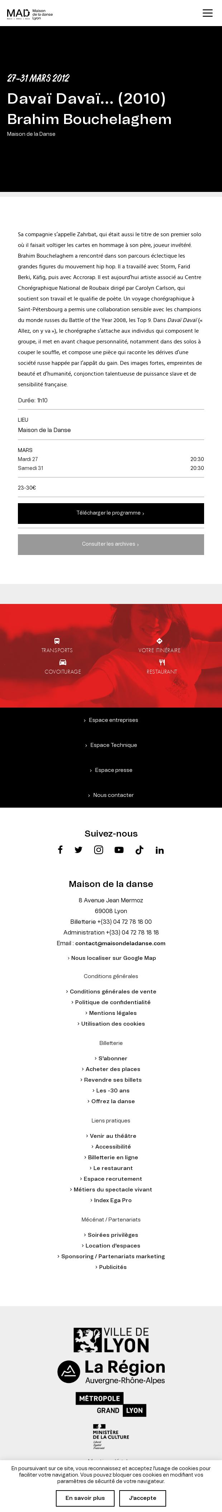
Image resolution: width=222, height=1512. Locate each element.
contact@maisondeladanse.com (120, 943)
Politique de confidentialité (113, 1002)
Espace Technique (114, 745)
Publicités (113, 1267)
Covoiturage (63, 671)
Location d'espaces (113, 1246)
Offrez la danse (113, 1101)
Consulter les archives (108, 544)
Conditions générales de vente (113, 992)
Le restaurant (113, 1168)
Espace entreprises (113, 720)
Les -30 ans (113, 1091)
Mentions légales (113, 1013)
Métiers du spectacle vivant (113, 1190)
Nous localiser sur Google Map (113, 958)
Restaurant (162, 671)
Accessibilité (113, 1147)
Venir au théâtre (113, 1136)
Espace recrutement (113, 1179)
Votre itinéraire (159, 650)
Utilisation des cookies (113, 1024)
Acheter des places (113, 1069)
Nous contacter (113, 795)
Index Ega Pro (113, 1200)
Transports (57, 650)
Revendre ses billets (113, 1080)
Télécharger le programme (108, 513)
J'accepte (142, 1498)
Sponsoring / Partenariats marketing (113, 1256)
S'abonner (112, 1058)
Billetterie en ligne (113, 1157)
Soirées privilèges (113, 1235)
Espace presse (113, 770)
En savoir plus (85, 1498)
